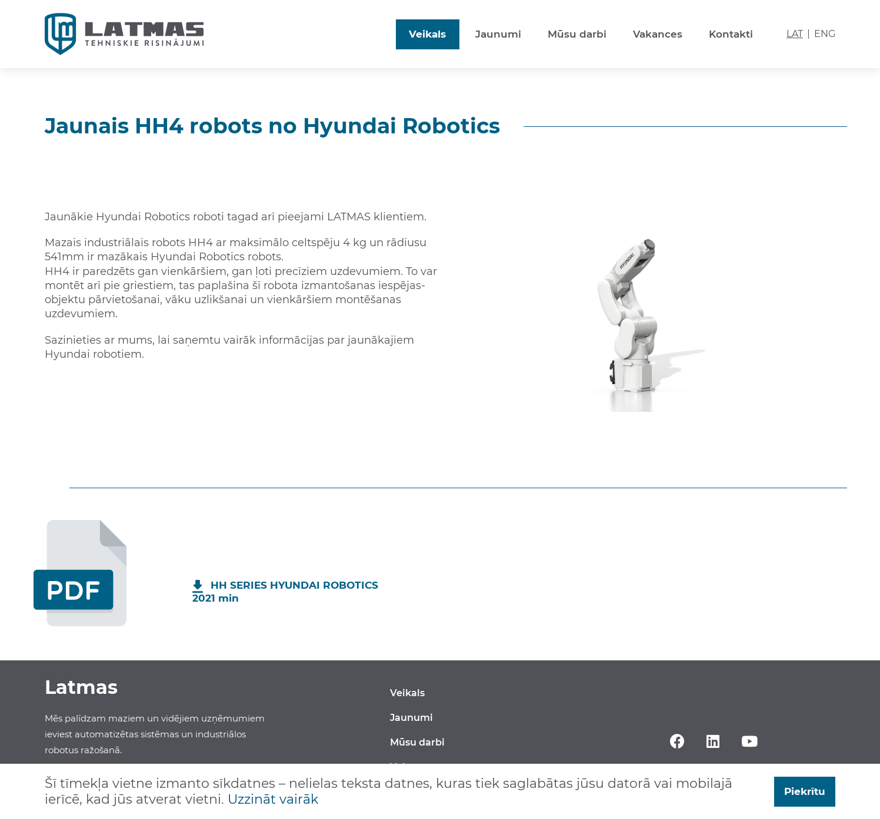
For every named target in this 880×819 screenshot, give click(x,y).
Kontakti (731, 34)
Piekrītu (804, 791)
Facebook (677, 741)
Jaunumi (498, 34)
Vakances (657, 34)
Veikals (427, 34)
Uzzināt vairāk (273, 799)
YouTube (750, 741)
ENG (824, 34)
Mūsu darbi (577, 34)
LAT (794, 34)
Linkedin (712, 741)
